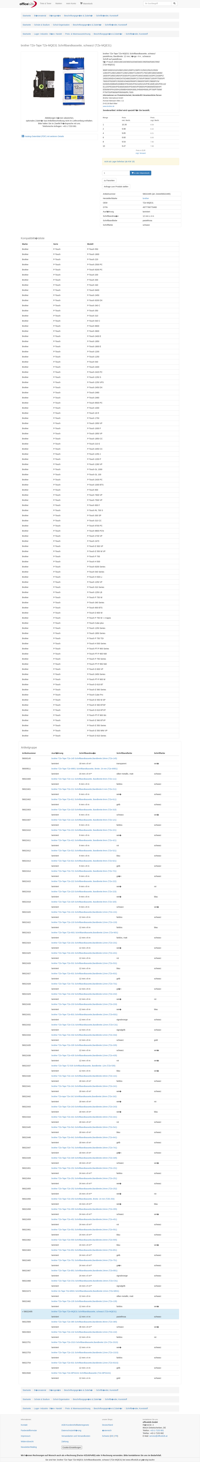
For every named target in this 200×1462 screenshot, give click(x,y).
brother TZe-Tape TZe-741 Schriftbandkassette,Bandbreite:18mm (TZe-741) (84, 1148)
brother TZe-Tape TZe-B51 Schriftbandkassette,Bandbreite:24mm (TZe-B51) (85, 1270)
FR (116, 1436)
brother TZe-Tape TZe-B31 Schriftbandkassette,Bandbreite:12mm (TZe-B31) (85, 1014)
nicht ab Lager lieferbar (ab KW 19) (119, 161)
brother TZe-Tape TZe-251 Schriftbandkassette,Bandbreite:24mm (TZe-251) (84, 1178)
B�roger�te (55, 16)
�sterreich (107, 1430)
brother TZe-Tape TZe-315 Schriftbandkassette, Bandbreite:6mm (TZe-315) (84, 810)
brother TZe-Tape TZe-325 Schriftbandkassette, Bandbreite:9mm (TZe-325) (84, 902)
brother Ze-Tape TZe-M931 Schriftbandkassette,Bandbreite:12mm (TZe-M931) (85, 1291)
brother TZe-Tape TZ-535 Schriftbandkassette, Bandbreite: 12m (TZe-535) (83, 1066)
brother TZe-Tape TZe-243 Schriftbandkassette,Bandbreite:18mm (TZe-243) (84, 1107)
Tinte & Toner (45, 3)
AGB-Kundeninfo (69, 1425)
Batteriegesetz (83, 1425)
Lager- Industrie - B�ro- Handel (48, 34)
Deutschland (107, 1425)
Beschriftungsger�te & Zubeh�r (78, 16)
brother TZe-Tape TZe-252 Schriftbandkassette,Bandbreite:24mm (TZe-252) (84, 1189)
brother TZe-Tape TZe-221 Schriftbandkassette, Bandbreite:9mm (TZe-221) (84, 830)
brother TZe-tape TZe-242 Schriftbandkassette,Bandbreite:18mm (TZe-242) (84, 1096)
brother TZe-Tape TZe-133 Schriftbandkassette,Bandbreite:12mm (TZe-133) (84, 922)
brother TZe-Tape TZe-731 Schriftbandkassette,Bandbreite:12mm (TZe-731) (84, 984)
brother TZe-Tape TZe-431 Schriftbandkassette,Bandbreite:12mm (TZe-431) (84, 953)
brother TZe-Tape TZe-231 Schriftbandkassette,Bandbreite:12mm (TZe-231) (84, 943)
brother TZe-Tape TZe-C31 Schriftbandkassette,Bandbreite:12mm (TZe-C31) (85, 1025)
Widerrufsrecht (27, 1441)
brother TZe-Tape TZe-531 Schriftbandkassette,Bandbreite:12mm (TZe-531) (84, 963)
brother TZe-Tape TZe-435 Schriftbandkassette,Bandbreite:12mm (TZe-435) (84, 1055)
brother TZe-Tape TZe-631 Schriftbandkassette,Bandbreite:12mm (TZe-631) (84, 973)
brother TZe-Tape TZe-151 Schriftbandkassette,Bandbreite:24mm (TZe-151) (84, 1168)
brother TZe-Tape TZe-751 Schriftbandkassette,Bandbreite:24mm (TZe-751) (84, 1260)
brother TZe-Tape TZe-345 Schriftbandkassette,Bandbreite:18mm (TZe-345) (84, 1158)
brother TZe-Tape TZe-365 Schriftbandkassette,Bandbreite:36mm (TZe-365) (84, 1322)
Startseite (27, 16)
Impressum (25, 1436)
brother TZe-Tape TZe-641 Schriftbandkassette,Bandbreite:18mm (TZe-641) (84, 1137)
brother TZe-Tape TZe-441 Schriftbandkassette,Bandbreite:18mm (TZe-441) (84, 1117)
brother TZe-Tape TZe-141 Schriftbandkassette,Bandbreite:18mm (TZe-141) (84, 1076)
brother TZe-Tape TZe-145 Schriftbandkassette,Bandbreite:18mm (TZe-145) (84, 758)
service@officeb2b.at (158, 1436)
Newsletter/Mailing (29, 1447)
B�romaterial (40, 16)
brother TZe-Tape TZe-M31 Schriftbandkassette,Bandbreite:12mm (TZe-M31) (85, 932)
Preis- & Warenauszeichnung (77, 34)
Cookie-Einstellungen (72, 1447)
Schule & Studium (42, 25)
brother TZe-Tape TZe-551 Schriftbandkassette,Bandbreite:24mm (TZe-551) (84, 1229)
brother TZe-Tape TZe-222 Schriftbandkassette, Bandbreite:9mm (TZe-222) (84, 881)
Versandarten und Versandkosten (76, 1436)
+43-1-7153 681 (157, 1430)
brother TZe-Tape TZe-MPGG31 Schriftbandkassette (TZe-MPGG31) (81, 1373)
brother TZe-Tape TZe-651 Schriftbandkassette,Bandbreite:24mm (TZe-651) (84, 1250)
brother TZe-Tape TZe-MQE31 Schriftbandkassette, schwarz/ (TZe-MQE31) (84, 1311)
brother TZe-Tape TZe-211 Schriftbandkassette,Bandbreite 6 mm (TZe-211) (84, 789)
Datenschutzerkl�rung (71, 1430)
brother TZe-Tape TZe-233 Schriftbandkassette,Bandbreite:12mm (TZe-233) (84, 1004)
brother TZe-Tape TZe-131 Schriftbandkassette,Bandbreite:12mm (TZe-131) (84, 912)
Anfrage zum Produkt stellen (116, 186)
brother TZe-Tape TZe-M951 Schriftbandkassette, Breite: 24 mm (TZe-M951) (85, 769)
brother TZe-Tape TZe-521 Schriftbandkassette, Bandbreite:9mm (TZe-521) (84, 850)
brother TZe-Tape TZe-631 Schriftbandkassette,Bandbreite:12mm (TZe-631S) (85, 1363)
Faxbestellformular (29, 1430)
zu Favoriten (109, 180)
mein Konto (71, 3)
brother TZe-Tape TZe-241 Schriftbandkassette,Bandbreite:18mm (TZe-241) (84, 1086)
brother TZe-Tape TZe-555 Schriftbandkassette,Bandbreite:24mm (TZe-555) (84, 1240)
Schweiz (105, 1436)
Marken (59, 3)
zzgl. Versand (141, 153)
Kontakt (24, 1425)
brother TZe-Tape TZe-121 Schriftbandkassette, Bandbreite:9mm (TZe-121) (84, 820)
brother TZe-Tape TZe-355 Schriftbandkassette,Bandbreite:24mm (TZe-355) (84, 1209)
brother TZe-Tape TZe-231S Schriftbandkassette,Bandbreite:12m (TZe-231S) (85, 1342)
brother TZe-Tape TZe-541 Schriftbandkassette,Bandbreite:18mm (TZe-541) (84, 1127)
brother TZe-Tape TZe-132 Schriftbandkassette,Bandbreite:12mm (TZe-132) (84, 1332)
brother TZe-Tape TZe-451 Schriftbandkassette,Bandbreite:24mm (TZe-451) (84, 1219)
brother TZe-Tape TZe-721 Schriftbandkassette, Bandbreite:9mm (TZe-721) (84, 871)
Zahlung (65, 1441)
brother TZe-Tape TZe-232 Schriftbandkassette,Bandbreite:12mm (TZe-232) (84, 994)
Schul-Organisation (61, 25)
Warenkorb (86, 3)
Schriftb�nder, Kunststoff (107, 16)
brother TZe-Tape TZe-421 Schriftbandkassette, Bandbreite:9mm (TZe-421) (84, 840)
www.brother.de (108, 106)
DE (112, 1436)
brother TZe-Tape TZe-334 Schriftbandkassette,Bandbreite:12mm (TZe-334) (84, 1035)
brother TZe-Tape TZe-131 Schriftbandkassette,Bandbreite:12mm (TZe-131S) (85, 1352)
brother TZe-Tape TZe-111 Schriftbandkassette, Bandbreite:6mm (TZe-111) (84, 779)
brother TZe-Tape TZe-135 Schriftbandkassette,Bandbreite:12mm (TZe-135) (84, 1301)
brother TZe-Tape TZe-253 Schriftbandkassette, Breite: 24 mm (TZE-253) (83, 1199)
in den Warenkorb (140, 173)
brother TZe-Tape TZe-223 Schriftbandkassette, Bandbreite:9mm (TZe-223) (84, 891)
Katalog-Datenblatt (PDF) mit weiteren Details (43, 136)
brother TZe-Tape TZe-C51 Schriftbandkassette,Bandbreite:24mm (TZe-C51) (85, 1281)
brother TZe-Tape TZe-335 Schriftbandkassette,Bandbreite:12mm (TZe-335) (84, 1045)
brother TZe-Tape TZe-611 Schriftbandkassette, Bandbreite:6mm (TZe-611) (84, 799)
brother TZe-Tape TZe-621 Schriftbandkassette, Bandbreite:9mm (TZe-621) (84, 861)
